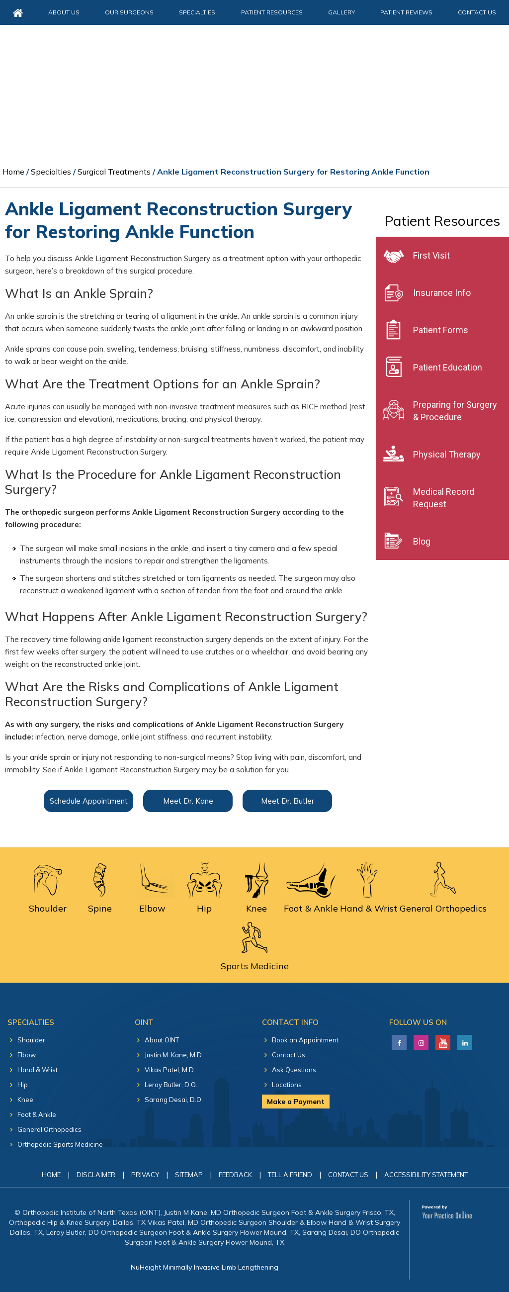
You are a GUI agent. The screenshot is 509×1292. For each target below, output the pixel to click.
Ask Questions (294, 1070)
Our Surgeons (129, 12)
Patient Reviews (406, 12)
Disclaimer (96, 1175)
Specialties (197, 12)
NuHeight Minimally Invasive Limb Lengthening (204, 1267)
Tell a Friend (290, 1175)
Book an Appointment (305, 1040)
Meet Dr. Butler (287, 801)
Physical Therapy (447, 454)
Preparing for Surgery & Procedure (455, 410)
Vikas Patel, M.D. (170, 1070)
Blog (421, 541)
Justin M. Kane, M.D (173, 1055)
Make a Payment (296, 1101)
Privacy (145, 1175)
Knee (25, 1100)
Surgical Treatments (114, 172)
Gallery (341, 12)
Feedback (235, 1175)
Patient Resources (272, 12)
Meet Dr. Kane (188, 801)
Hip (22, 1085)
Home (13, 172)
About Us (64, 12)
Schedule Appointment (89, 801)
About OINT (162, 1040)
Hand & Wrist (37, 1070)
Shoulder (31, 1040)
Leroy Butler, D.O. (171, 1085)
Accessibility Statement (426, 1175)
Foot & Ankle (36, 1114)
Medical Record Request (443, 497)
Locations (287, 1085)
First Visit (431, 255)
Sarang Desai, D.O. (174, 1100)
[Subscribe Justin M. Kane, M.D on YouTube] (441, 1039)
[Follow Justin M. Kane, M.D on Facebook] (398, 1039)
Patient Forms (440, 330)
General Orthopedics (49, 1129)
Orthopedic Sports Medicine (60, 1144)
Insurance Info (442, 292)
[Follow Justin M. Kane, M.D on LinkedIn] (420, 1039)
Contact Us (477, 12)
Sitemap (189, 1175)
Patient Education (447, 367)
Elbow (26, 1055)
